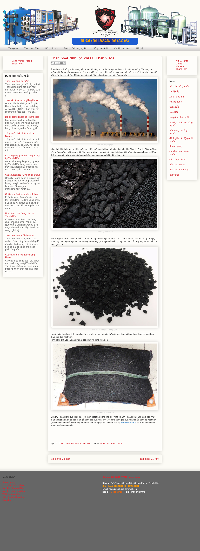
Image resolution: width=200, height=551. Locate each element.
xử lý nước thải (176, 96)
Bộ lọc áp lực (51, 48)
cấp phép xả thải (177, 159)
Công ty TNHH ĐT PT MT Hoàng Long (121, 477)
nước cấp (174, 107)
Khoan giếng (175, 146)
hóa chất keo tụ (177, 164)
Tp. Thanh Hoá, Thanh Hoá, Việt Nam (73, 443)
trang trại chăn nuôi (179, 117)
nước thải (174, 174)
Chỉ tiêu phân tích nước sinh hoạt (22, 194)
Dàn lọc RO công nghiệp (75, 48)
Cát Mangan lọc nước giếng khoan (22, 174)
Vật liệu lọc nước (122, 48)
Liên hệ (139, 48)
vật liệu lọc (174, 91)
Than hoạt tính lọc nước (17, 81)
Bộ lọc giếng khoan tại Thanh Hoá (22, 117)
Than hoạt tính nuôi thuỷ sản (19, 235)
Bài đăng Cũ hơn (149, 458)
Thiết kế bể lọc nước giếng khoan (22, 100)
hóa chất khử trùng (178, 169)
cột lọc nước (175, 101)
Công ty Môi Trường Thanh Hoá (22, 62)
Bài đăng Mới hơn (60, 458)
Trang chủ (13, 48)
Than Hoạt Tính (31, 48)
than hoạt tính (117, 443)
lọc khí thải (105, 443)
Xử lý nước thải (100, 48)
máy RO (173, 112)
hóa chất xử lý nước (179, 86)
